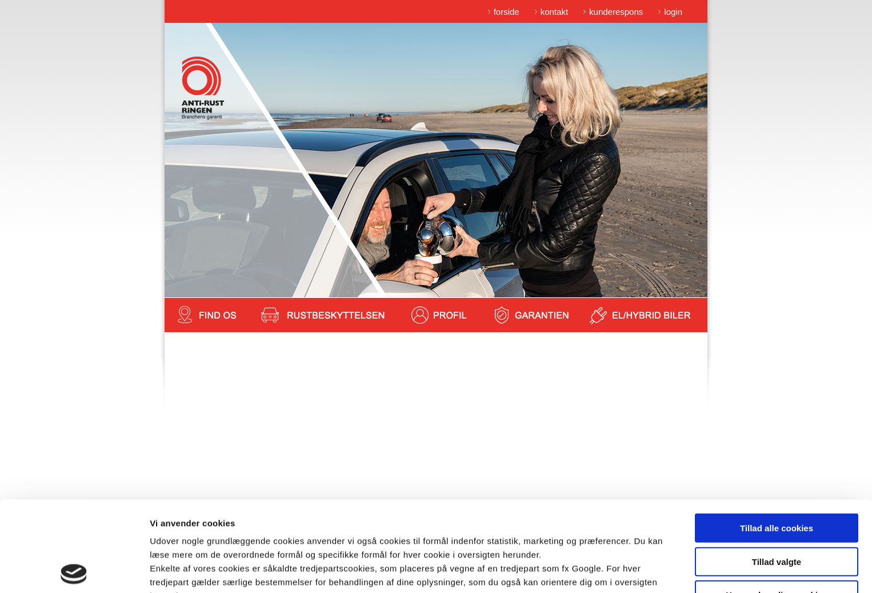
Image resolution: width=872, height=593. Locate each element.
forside (506, 12)
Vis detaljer (594, 570)
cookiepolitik (384, 533)
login (673, 12)
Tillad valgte (776, 471)
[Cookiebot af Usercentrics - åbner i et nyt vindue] (74, 570)
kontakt (554, 12)
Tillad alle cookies (776, 438)
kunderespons (616, 12)
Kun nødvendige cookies (776, 505)
